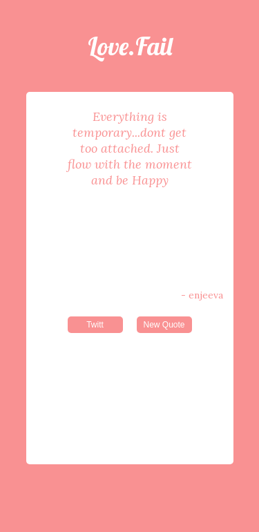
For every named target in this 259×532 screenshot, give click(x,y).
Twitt (95, 325)
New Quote (163, 325)
